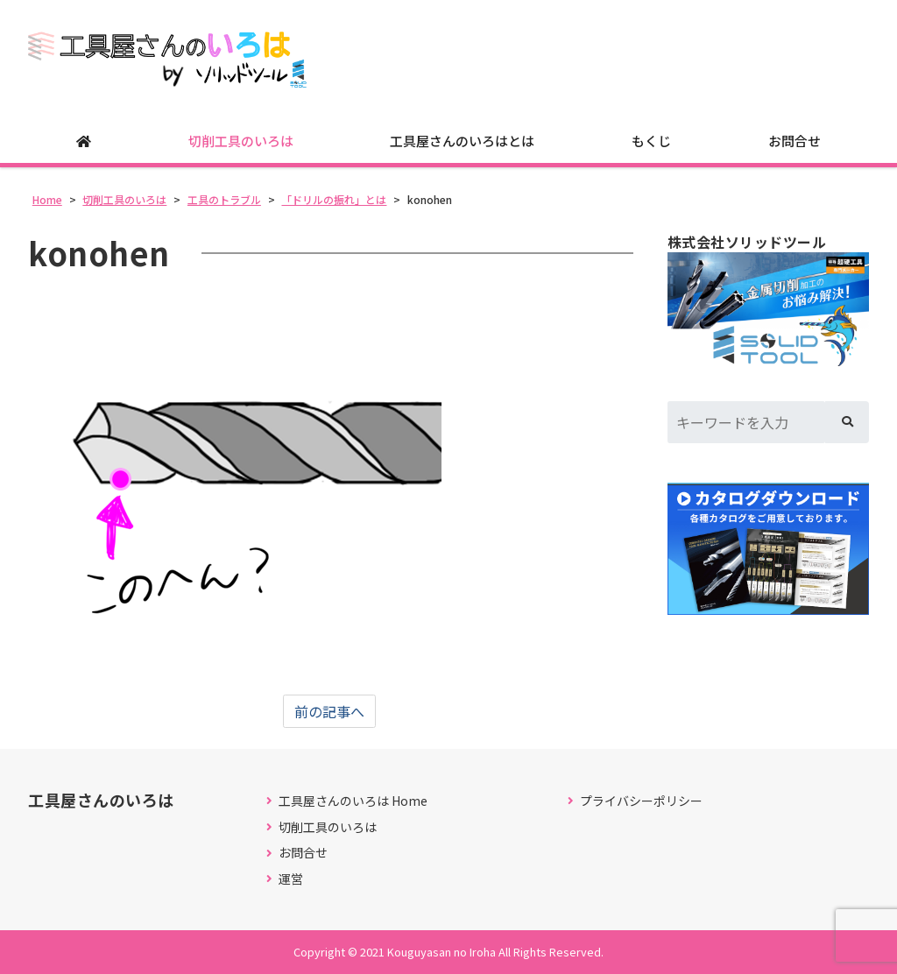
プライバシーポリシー (641, 801)
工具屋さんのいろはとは (462, 140)
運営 (291, 879)
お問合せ (794, 140)
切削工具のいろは (240, 140)
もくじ (651, 140)
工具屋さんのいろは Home (353, 801)
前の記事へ (329, 711)
